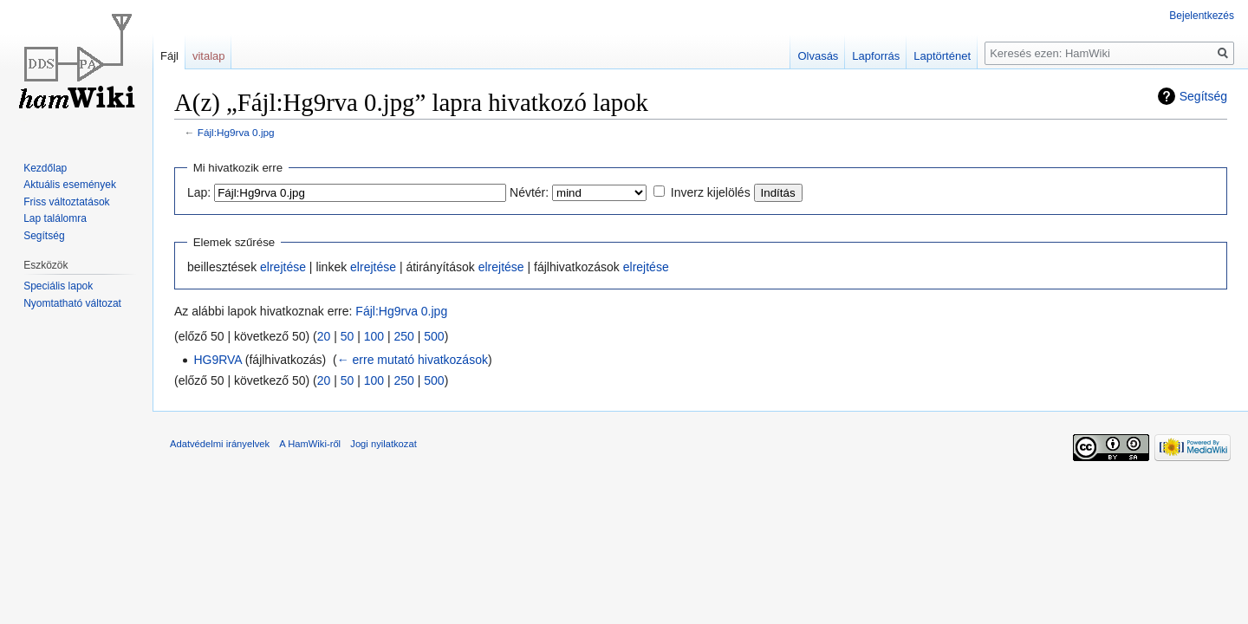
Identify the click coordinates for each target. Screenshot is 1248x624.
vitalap (208, 55)
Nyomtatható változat (72, 303)
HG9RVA (217, 360)
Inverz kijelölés (711, 192)
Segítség (1203, 96)
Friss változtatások (66, 202)
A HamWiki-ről (310, 444)
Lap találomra (55, 218)
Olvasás (817, 55)
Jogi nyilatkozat (383, 444)
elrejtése (283, 267)
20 (324, 336)
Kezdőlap (45, 168)
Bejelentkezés (1201, 16)
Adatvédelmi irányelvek (220, 444)
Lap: (199, 192)
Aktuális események (69, 185)
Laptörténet (942, 55)
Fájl (169, 55)
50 (347, 336)
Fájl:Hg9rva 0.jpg (236, 132)
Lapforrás (876, 55)
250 (404, 336)
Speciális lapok (58, 286)
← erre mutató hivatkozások (412, 360)
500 (434, 336)
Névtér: (529, 192)
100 (374, 336)
